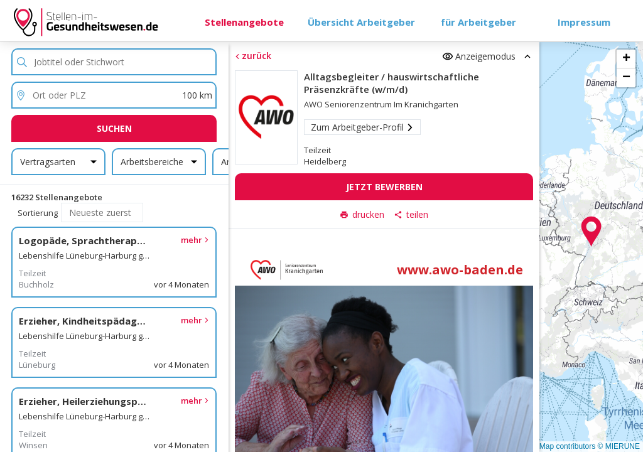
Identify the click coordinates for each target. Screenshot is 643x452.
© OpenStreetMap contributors (544, 446)
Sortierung (38, 212)
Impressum (584, 22)
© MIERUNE (618, 446)
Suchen (114, 128)
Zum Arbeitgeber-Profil (361, 127)
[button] (591, 231)
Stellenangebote (244, 22)
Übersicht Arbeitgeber (361, 22)
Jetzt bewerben (383, 187)
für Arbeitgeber (478, 22)
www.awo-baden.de (460, 269)
